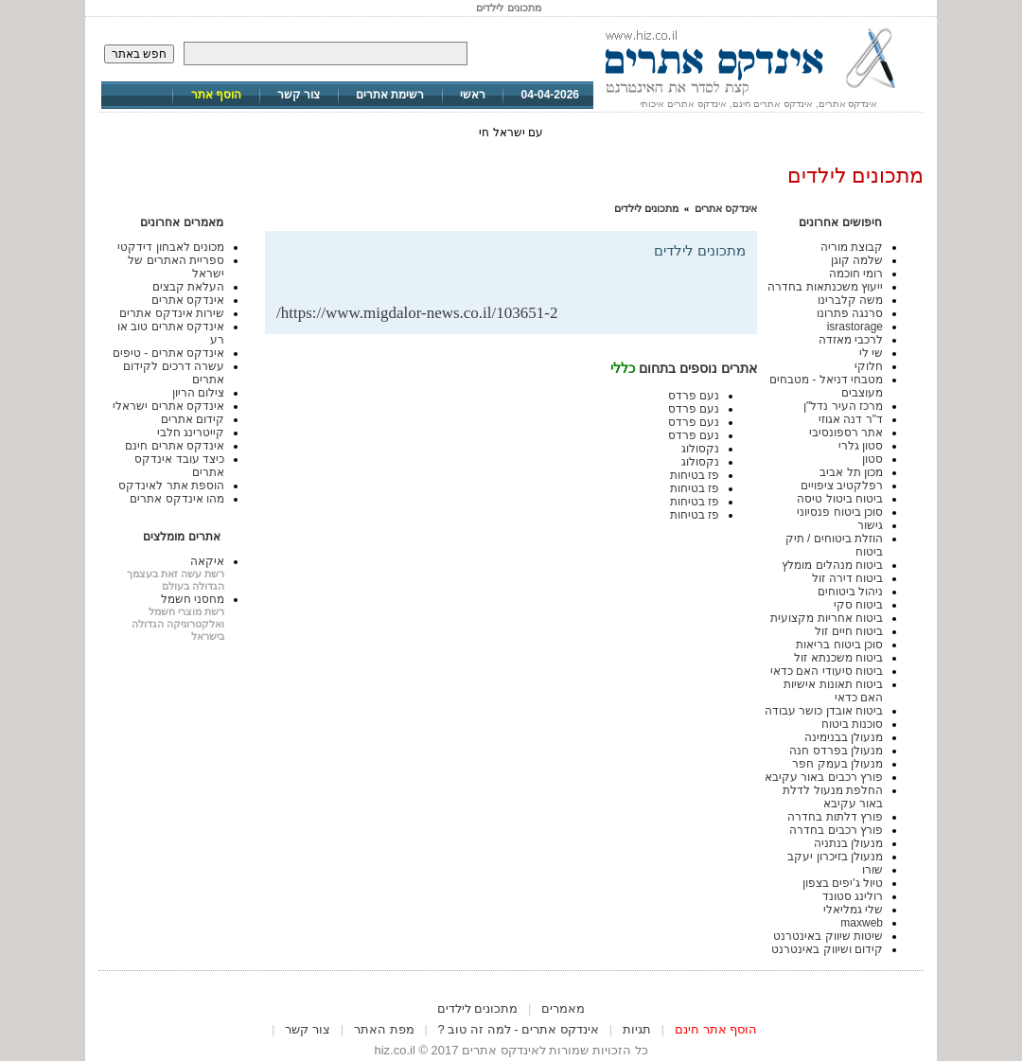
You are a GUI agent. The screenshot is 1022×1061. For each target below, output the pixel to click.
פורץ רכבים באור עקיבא (824, 777)
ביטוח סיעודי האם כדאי (826, 671)
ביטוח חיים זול (849, 631)
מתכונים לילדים (646, 208)
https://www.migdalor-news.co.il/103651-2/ (416, 313)
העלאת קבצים (188, 286)
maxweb (861, 922)
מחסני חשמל (192, 599)
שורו (872, 869)
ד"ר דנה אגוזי (851, 419)
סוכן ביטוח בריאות (839, 644)
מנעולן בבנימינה (843, 737)
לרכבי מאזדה (851, 339)
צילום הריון (198, 392)
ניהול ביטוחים (850, 591)
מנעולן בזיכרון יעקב (835, 856)
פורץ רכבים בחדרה (836, 830)
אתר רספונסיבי (846, 432)
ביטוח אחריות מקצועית (826, 618)
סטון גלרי (860, 445)
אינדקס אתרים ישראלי (168, 406)
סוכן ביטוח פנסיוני (840, 512)
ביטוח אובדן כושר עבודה (824, 710)
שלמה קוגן (857, 260)
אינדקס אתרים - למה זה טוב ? (518, 1029)
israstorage (855, 326)
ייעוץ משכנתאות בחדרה (825, 286)
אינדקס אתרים (726, 208)
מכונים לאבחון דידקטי (170, 247)
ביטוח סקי (858, 604)
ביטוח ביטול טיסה (840, 498)
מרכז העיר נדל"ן (843, 406)
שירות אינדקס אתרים (171, 313)
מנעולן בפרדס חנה (836, 750)
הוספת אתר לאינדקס (171, 485)
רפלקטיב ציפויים (842, 485)
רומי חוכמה (856, 273)
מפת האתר (384, 1029)
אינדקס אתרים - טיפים (168, 353)
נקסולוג (700, 448)
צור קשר (298, 94)
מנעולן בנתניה (848, 843)
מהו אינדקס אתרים (177, 498)
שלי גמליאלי (853, 909)
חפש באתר (139, 54)
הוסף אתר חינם (716, 1029)
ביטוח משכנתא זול (838, 657)
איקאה (207, 561)
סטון (872, 459)
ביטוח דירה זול (847, 578)
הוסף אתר (216, 94)
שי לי (871, 353)
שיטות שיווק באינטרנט (828, 936)
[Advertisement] (524, 273)
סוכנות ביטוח (852, 724)
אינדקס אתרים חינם (174, 445)
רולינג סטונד (852, 896)
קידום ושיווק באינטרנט (827, 949)
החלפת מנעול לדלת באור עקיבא (833, 797)
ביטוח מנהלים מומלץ (832, 565)
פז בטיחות (694, 475)
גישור (870, 525)
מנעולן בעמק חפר (837, 763)
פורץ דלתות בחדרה (835, 816)
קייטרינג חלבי (190, 432)
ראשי (472, 94)
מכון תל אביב (851, 472)
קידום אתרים (192, 419)
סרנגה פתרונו (850, 313)
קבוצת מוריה (851, 247)
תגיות (637, 1029)
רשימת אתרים (390, 94)
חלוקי (869, 366)
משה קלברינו (850, 300)
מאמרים (563, 1008)
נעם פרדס (693, 395)
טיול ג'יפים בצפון (842, 883)
